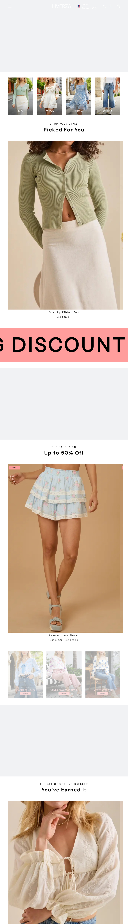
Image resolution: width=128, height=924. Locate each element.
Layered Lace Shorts (64, 635)
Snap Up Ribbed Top (64, 312)
